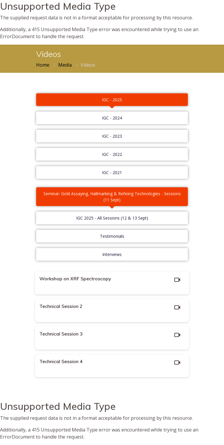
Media (65, 65)
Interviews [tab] (112, 254)
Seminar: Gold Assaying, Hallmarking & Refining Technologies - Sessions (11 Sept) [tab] (112, 197)
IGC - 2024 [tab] (112, 118)
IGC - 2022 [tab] (112, 154)
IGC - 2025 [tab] (112, 99)
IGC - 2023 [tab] (112, 136)
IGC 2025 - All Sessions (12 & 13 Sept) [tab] (112, 218)
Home (42, 65)
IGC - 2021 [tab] (112, 172)
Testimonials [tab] (112, 236)
